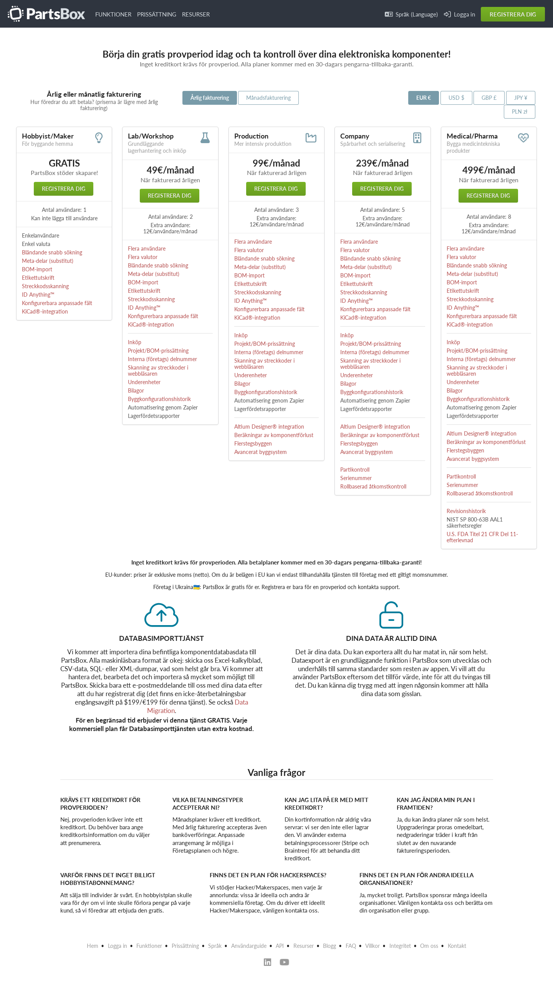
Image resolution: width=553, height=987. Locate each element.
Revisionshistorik (466, 511)
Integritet (400, 945)
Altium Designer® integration (269, 426)
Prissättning (185, 945)
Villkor (372, 945)
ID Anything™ (38, 294)
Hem (92, 945)
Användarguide (249, 945)
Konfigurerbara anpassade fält (57, 303)
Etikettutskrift (38, 277)
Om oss (429, 945)
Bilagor (136, 390)
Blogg (329, 945)
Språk (215, 945)
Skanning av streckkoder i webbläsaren (158, 370)
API (280, 945)
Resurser (303, 945)
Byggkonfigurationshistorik (159, 399)
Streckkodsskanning (45, 286)
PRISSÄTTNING (156, 14)
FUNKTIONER (113, 14)
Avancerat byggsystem (260, 452)
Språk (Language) (411, 14)
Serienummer (356, 478)
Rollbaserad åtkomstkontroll (373, 486)
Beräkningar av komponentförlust (273, 435)
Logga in (459, 14)
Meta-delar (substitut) (47, 260)
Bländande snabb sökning (52, 252)
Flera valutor (142, 257)
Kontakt (457, 945)
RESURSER (196, 14)
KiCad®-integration (45, 311)
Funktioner (149, 945)
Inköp (134, 342)
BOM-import (37, 269)
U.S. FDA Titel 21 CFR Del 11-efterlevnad (482, 537)
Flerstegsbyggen (253, 443)
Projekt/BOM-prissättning (158, 350)
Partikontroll (354, 469)
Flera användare (147, 248)
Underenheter (144, 382)
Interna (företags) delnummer (162, 359)
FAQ (351, 945)
